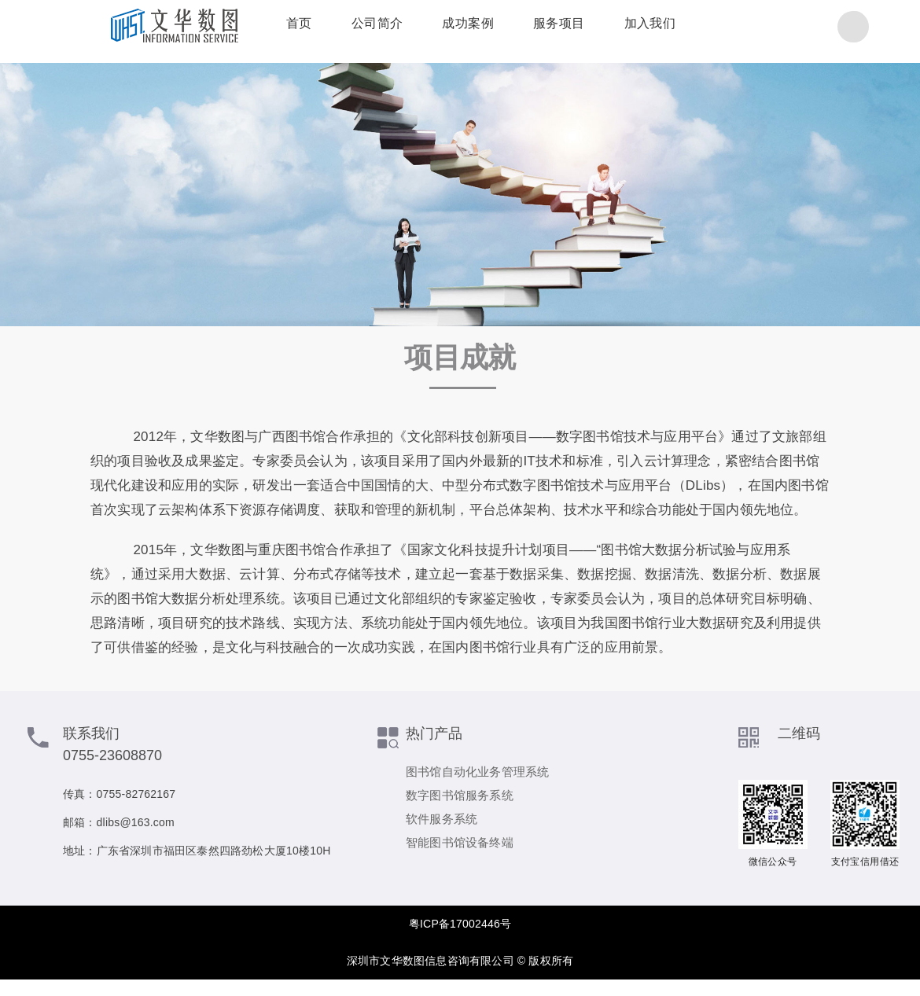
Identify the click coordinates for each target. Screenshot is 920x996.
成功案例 (449, 27)
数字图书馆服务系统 (459, 795)
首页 (280, 27)
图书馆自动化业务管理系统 (477, 771)
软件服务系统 (441, 818)
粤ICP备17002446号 (460, 923)
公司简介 (359, 27)
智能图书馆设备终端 (459, 842)
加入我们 (631, 27)
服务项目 (540, 27)
